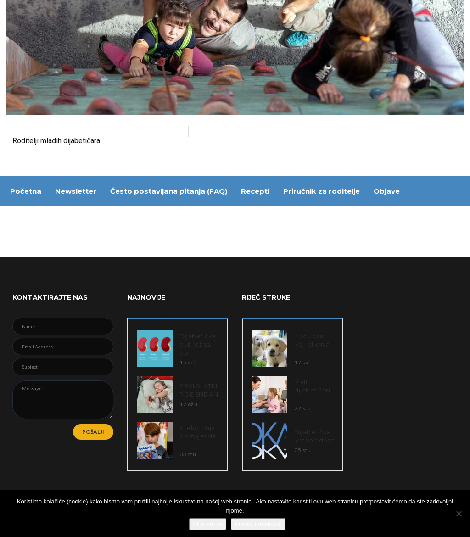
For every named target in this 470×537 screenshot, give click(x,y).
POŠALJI (93, 431)
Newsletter (75, 191)
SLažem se (208, 523)
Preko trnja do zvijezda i (197, 436)
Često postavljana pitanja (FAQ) (168, 191)
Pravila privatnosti (258, 523)
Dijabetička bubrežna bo (197, 344)
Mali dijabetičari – (312, 390)
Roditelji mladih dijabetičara (56, 140)
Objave (387, 191)
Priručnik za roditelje (321, 191)
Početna (25, 191)
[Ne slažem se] (458, 513)
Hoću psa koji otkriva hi (312, 344)
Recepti (255, 191)
